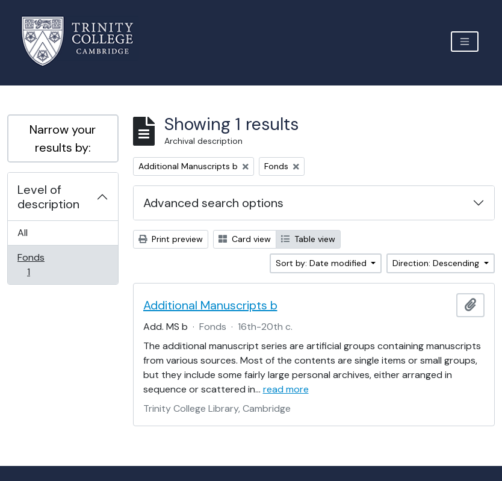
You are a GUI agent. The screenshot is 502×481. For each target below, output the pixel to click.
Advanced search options (213, 203)
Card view (244, 239)
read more (286, 389)
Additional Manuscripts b (210, 305)
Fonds (37, 264)
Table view (308, 239)
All (22, 232)
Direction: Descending (437, 263)
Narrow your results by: (62, 138)
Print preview (170, 239)
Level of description (48, 197)
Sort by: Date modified (322, 263)
